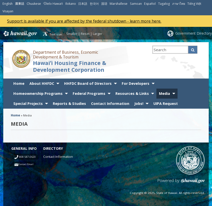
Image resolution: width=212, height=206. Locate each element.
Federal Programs (89, 93)
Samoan (136, 4)
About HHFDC (41, 83)
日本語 (82, 4)
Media (164, 93)
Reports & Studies (69, 103)
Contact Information (110, 103)
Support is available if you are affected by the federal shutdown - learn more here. (84, 21)
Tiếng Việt (194, 4)
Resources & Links (132, 93)
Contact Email (25, 164)
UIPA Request (165, 103)
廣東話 (19, 4)
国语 (104, 4)
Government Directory (193, 33)
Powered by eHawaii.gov (181, 183)
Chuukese (34, 4)
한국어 (94, 4)
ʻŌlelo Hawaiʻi (53, 4)
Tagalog (164, 4)
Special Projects (28, 103)
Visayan (8, 11)
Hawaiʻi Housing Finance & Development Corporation (69, 66)
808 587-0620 (27, 157)
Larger (97, 33)
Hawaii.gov (20, 33)
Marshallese (119, 4)
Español (150, 4)
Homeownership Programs (38, 93)
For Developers (135, 83)
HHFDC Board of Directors (88, 83)
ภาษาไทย (178, 4)
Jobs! (138, 103)
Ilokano (70, 4)
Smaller (71, 33)
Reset (85, 33)
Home (18, 83)
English (8, 4)
